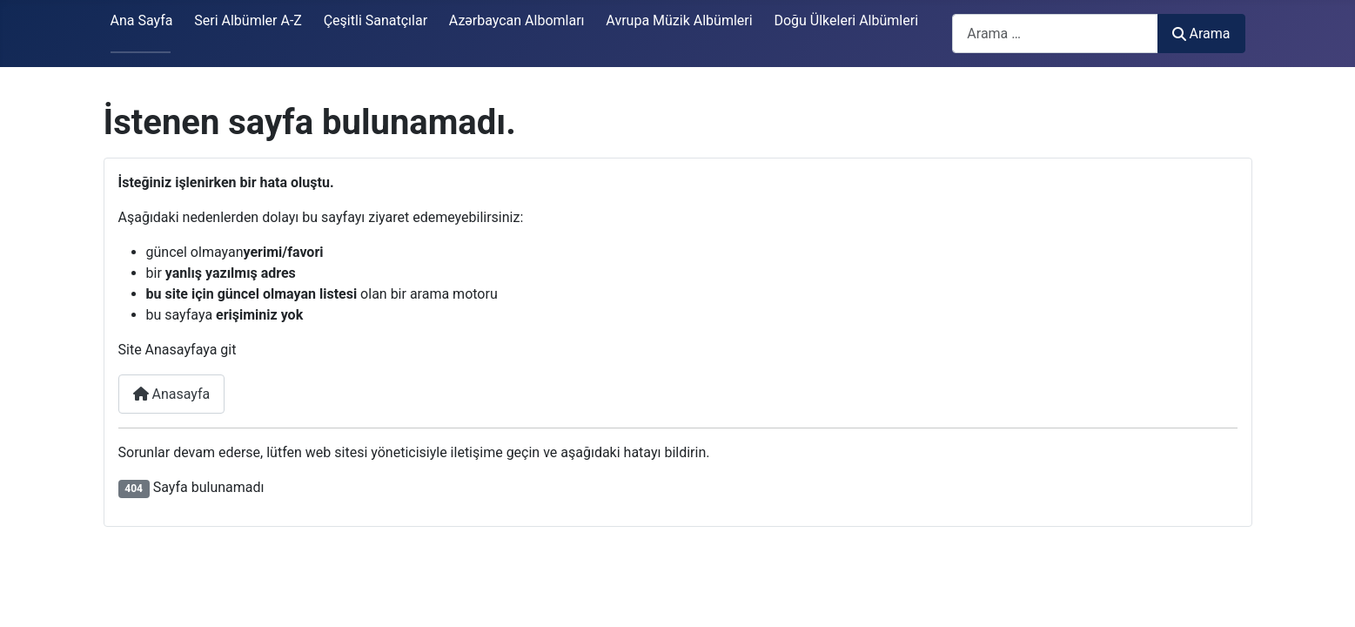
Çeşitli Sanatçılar (375, 20)
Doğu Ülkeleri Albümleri (846, 20)
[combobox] (1055, 33)
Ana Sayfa (142, 20)
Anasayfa (172, 394)
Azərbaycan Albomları (517, 20)
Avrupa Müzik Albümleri (679, 20)
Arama (1201, 33)
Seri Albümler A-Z (248, 20)
